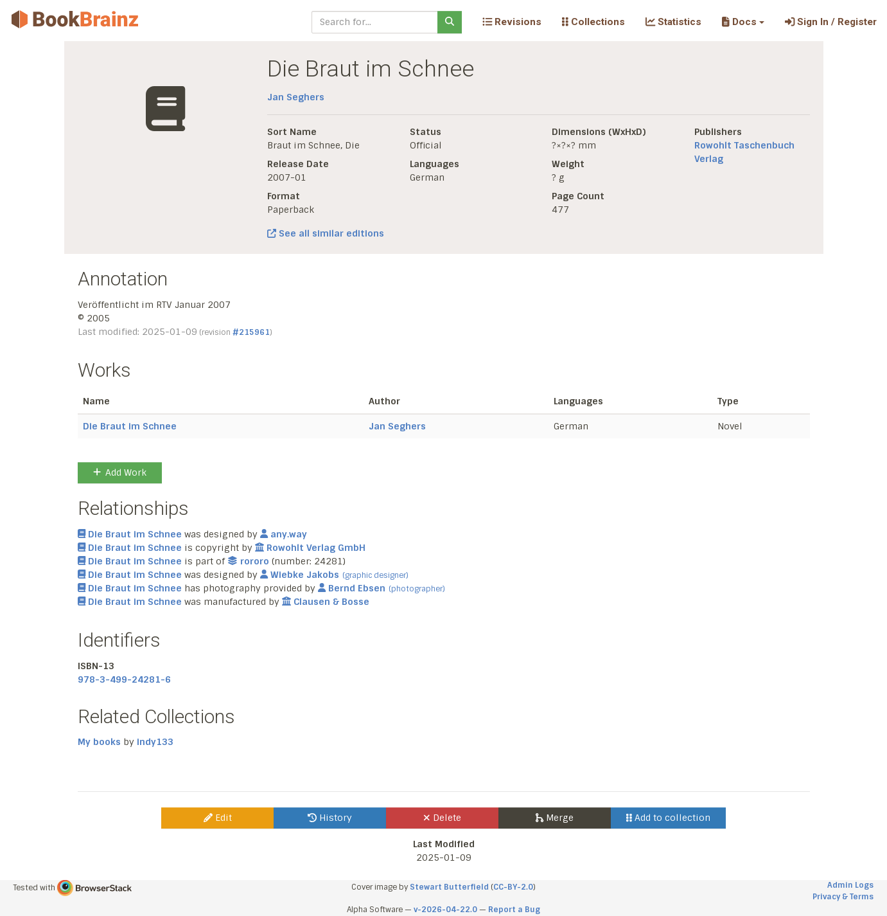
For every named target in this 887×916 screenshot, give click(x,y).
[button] (743, 22)
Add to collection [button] (668, 817)
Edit (218, 817)
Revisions (511, 22)
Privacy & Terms (843, 897)
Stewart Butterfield (449, 887)
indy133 (155, 742)
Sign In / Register (831, 22)
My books (99, 742)
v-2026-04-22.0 (445, 909)
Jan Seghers (295, 97)
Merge (555, 817)
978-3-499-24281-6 (124, 679)
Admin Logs (850, 885)
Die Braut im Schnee (130, 426)
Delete (442, 817)
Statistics (673, 22)
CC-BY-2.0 (513, 887)
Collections (593, 22)
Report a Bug (514, 909)
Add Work (119, 472)
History (330, 817)
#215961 (251, 332)
